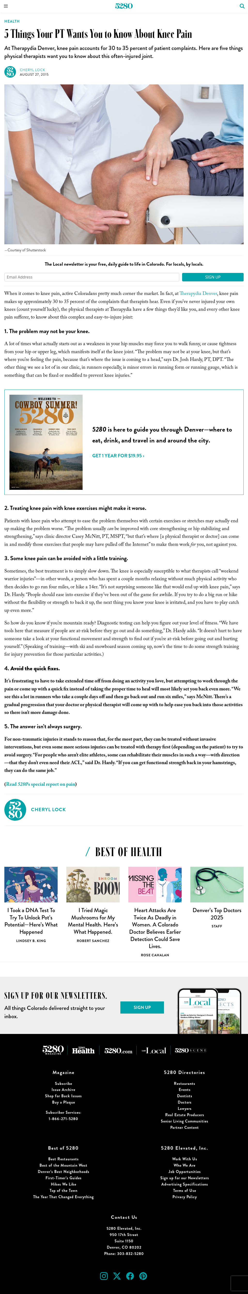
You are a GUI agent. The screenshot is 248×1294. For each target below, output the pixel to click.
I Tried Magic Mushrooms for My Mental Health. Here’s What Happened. (93, 921)
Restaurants (184, 1083)
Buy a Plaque (63, 1102)
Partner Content (184, 1127)
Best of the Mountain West (63, 1165)
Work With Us (184, 1159)
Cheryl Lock (32, 70)
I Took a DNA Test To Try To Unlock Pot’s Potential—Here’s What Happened (31, 921)
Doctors (185, 1102)
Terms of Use (184, 1190)
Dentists (184, 1096)
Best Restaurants (63, 1159)
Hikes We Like (63, 1184)
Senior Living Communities (184, 1121)
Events (185, 1089)
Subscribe (63, 1083)
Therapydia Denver (198, 294)
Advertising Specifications (184, 1184)
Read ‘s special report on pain (40, 785)
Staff (217, 926)
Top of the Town (64, 1190)
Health (12, 21)
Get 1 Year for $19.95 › (118, 455)
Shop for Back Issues (63, 1096)
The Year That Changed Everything (63, 1197)
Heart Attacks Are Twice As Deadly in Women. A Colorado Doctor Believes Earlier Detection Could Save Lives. (155, 928)
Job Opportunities (185, 1171)
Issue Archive (63, 1089)
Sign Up (213, 277)
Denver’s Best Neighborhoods (63, 1171)
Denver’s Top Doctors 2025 (217, 914)
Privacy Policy (184, 1197)
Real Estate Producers (184, 1115)
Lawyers (185, 1108)
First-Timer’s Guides (64, 1178)
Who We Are (184, 1165)
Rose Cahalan (155, 955)
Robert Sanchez (93, 940)
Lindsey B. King (31, 940)
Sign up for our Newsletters (184, 1178)
